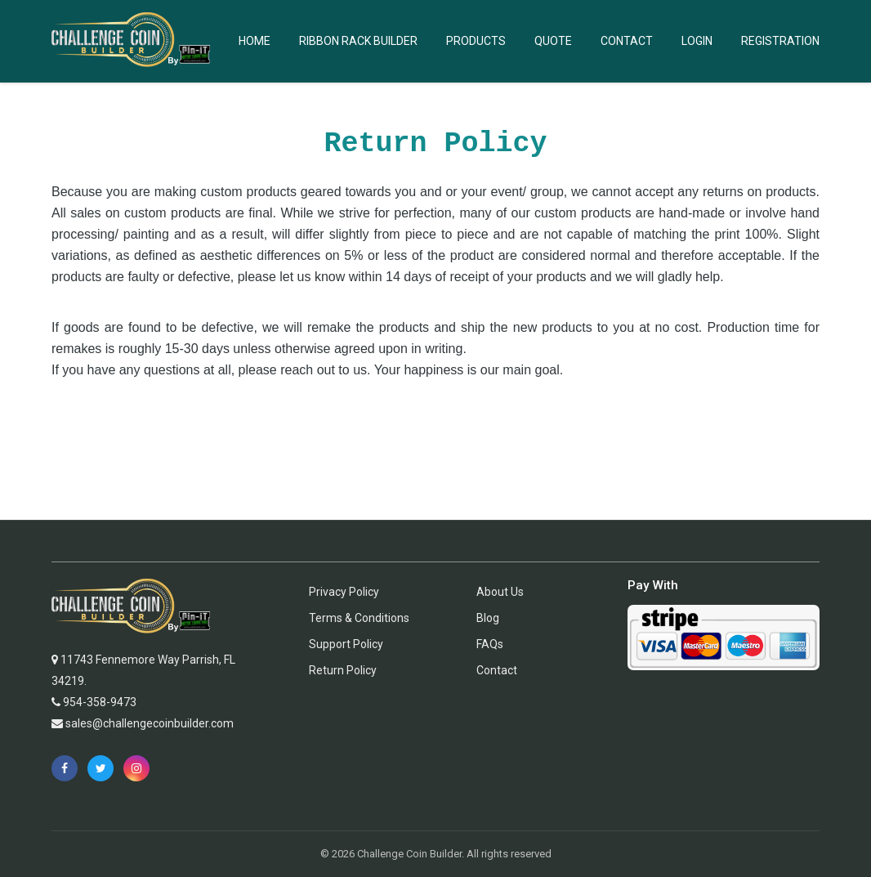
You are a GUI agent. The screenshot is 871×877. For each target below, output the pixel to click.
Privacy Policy (344, 591)
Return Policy (343, 670)
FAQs (489, 644)
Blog (487, 617)
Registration (780, 40)
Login (696, 40)
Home (254, 40)
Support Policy (346, 644)
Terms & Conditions (359, 617)
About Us (500, 591)
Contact (627, 40)
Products (476, 40)
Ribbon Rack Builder (358, 40)
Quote (553, 40)
